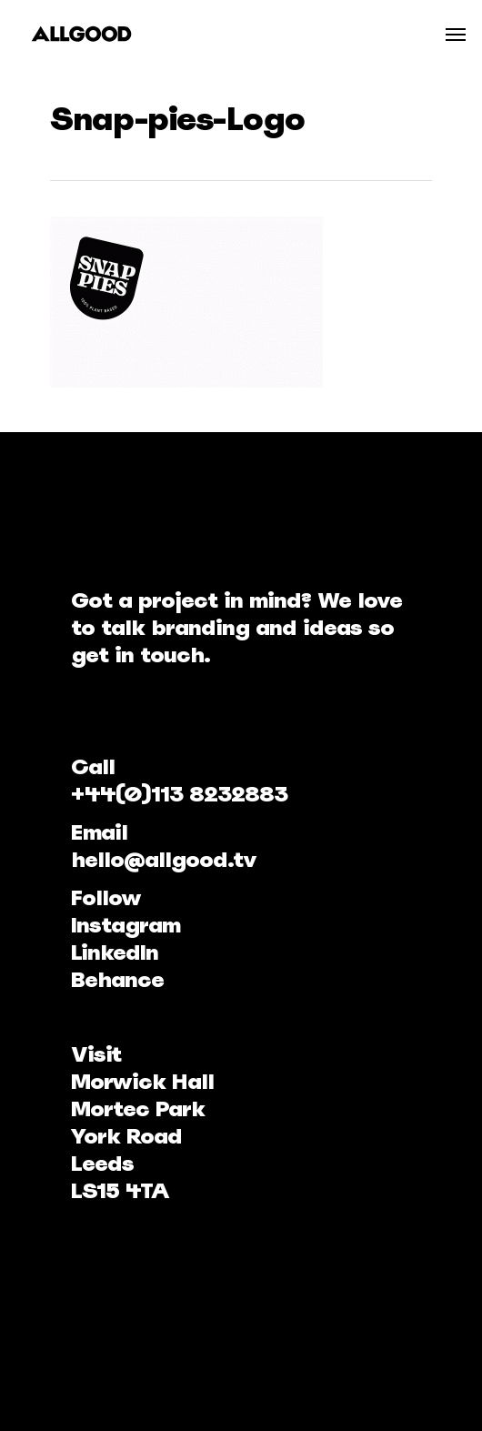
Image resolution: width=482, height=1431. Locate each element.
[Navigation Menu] (456, 34)
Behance (117, 979)
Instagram (125, 925)
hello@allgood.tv (163, 859)
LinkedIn (114, 952)
